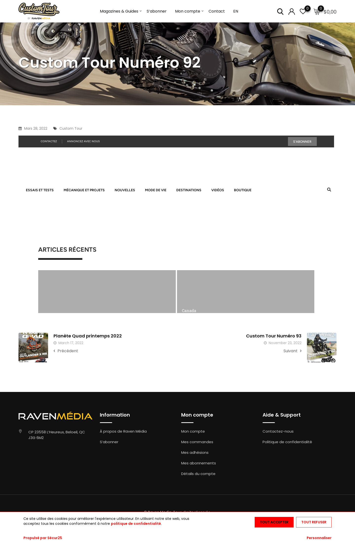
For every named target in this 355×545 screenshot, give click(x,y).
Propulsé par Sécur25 (42, 537)
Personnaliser (319, 537)
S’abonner (157, 11)
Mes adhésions (195, 452)
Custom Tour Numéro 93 (274, 336)
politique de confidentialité (136, 523)
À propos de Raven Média (123, 431)
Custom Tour (70, 128)
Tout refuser (313, 522)
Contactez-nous (278, 431)
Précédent (65, 351)
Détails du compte (198, 473)
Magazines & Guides (119, 11)
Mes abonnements (198, 463)
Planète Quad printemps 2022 (87, 336)
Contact (217, 11)
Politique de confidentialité (287, 441)
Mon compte (187, 11)
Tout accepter (274, 522)
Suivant (293, 351)
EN (235, 11)
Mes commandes (197, 441)
